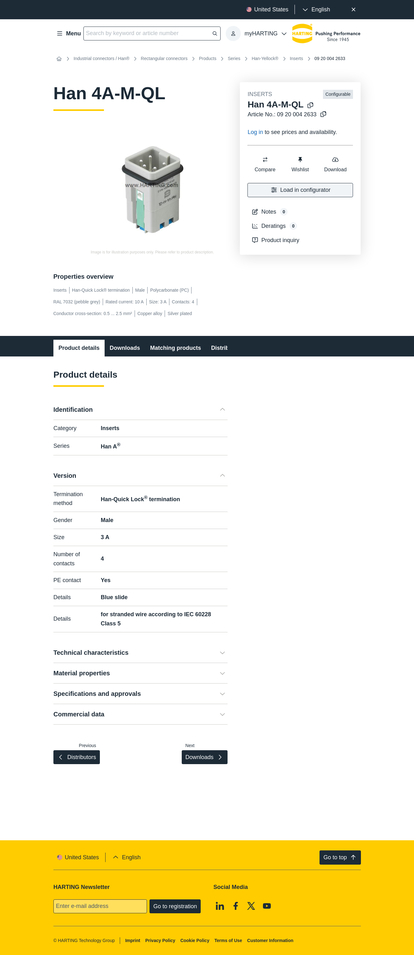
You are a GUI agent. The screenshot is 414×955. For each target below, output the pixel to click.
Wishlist (300, 164)
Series (234, 58)
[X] (251, 905)
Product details (79, 348)
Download (335, 164)
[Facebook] (235, 905)
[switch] (265, 159)
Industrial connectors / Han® (102, 58)
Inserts (296, 58)
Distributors (227, 348)
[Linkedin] (220, 905)
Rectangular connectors (164, 58)
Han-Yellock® (265, 58)
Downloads (125, 348)
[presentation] (315, 10)
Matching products (175, 348)
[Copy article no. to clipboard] (323, 114)
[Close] (353, 10)
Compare (265, 164)
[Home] (59, 58)
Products (207, 58)
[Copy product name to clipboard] (310, 106)
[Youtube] (267, 905)
